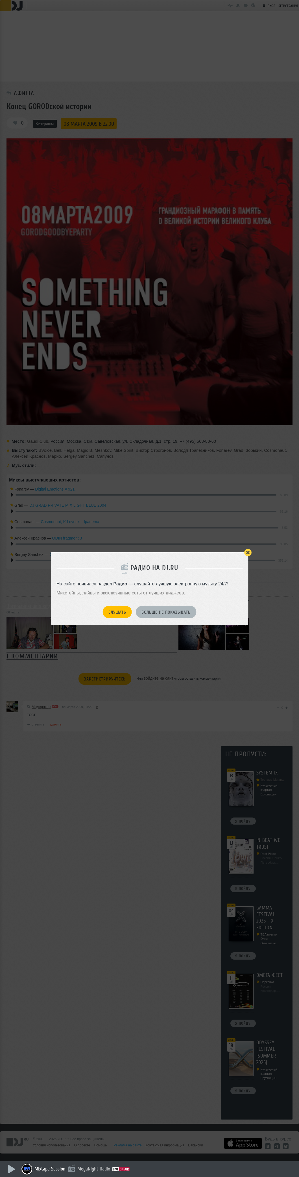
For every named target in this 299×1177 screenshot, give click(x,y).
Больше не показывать (166, 612)
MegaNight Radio (93, 1169)
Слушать (117, 612)
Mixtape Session (50, 1169)
